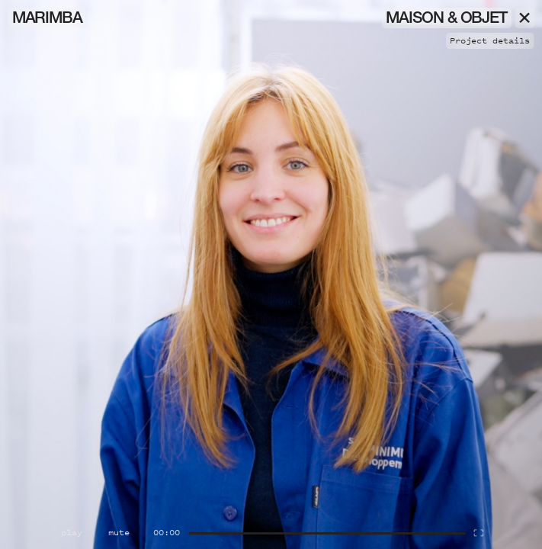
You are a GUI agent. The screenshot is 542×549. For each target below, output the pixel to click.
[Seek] (327, 533)
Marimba (47, 19)
